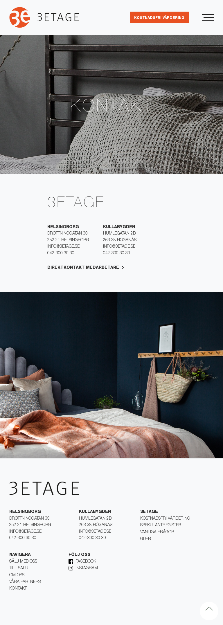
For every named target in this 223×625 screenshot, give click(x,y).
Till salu (18, 568)
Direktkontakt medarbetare (83, 268)
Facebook (85, 562)
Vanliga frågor (157, 532)
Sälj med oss (23, 562)
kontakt (18, 589)
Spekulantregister (160, 525)
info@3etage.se (63, 247)
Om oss (16, 575)
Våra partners (25, 582)
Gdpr (145, 539)
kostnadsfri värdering (159, 18)
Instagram (86, 568)
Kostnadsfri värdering (165, 519)
